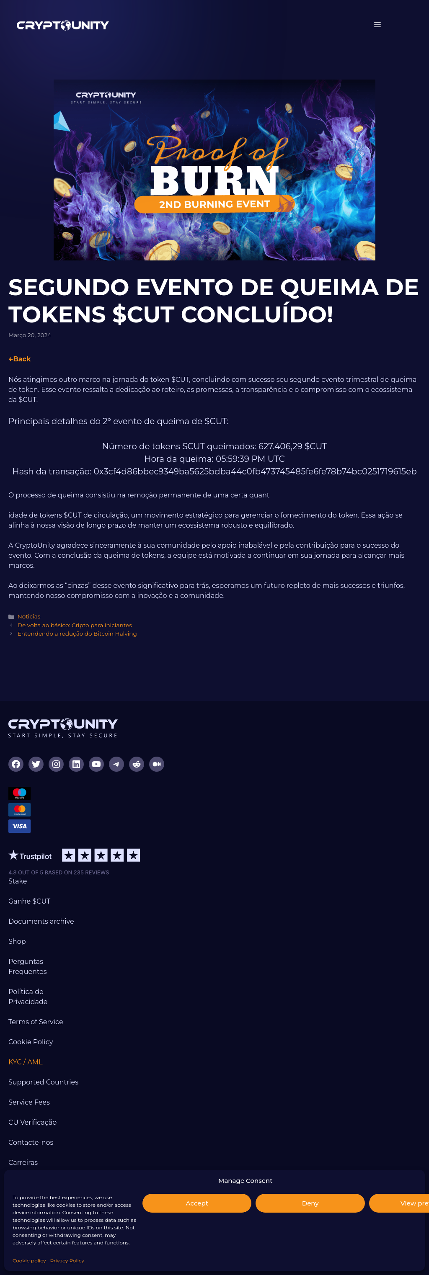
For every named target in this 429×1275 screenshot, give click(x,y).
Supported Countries (43, 1082)
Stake (17, 881)
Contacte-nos (30, 1142)
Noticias (29, 616)
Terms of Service (35, 1022)
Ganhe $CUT (29, 901)
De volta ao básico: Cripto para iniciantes (75, 625)
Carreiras (23, 1163)
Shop (17, 941)
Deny (310, 1203)
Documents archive (41, 921)
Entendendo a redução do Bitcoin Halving (77, 633)
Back (22, 359)
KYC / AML (25, 1062)
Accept (197, 1203)
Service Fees (29, 1102)
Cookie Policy (30, 1042)
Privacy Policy (67, 1260)
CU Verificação (32, 1122)
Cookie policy (29, 1260)
